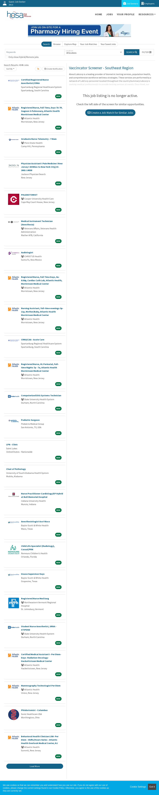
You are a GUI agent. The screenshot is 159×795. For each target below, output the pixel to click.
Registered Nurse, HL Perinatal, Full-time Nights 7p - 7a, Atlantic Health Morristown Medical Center (40, 367)
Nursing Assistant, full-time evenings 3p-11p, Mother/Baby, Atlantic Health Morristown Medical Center (42, 311)
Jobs (109, 14)
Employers (147, 3)
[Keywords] (35, 52)
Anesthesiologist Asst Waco (35, 521)
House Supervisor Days (33, 573)
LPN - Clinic (12, 444)
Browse (57, 44)
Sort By (9, 69)
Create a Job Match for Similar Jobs (110, 112)
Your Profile (126, 14)
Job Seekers (130, 3)
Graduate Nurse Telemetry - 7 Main (39, 138)
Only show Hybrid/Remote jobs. (23, 57)
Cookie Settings (138, 787)
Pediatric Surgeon (30, 420)
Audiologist (27, 252)
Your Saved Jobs (108, 44)
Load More (35, 766)
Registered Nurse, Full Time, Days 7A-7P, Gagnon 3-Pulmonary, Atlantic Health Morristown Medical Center (41, 111)
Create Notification (53, 69)
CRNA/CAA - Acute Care (32, 339)
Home (98, 14)
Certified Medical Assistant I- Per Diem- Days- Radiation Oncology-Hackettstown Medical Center (41, 657)
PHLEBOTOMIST (29, 194)
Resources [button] (146, 14)
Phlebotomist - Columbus (34, 710)
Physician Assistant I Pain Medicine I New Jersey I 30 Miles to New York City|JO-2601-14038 (42, 167)
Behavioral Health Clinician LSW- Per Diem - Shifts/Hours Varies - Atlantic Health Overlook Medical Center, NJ (39, 740)
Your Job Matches (88, 44)
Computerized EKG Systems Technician (41, 395)
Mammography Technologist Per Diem (41, 685)
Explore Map (70, 44)
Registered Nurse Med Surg (35, 598)
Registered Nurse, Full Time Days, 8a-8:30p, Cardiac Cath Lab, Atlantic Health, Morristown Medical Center (41, 280)
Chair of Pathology (16, 469)
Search (46, 44)
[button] (146, 52)
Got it (152, 787)
